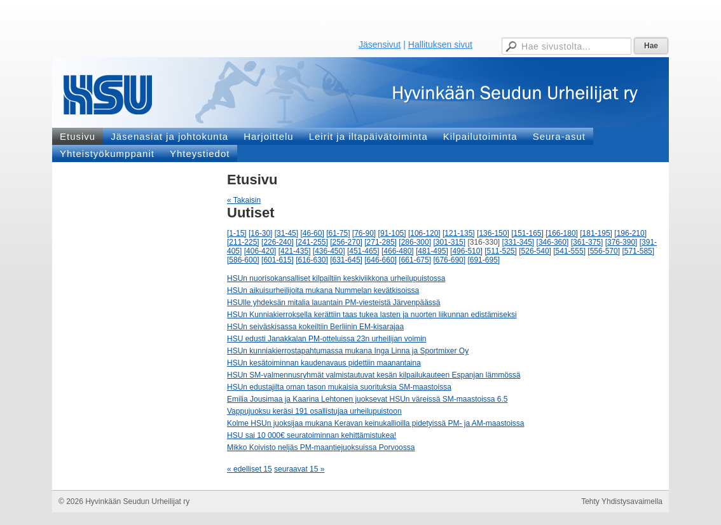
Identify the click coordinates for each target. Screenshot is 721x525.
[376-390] (621, 242)
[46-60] (312, 233)
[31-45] (286, 233)
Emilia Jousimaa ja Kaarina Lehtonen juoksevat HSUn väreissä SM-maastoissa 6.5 (367, 399)
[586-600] (243, 260)
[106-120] (424, 233)
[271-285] (380, 242)
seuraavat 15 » (299, 469)
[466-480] (397, 251)
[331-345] (518, 242)
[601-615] (277, 260)
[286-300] (415, 242)
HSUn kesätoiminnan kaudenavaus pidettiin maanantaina (324, 362)
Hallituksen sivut (440, 44)
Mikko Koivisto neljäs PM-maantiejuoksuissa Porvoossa (321, 447)
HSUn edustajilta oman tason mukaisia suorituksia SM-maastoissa (339, 387)
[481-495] (432, 251)
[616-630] (312, 260)
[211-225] (243, 242)
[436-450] (329, 251)
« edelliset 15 (249, 469)
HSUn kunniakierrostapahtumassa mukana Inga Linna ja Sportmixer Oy (348, 350)
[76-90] (364, 233)
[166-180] (562, 233)
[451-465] (363, 251)
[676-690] (449, 260)
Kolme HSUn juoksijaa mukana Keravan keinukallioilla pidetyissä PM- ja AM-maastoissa (376, 423)
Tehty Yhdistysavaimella (622, 501)
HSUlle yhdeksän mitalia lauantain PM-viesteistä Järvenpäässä (334, 302)
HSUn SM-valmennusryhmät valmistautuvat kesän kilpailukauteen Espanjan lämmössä (374, 375)
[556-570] (603, 251)
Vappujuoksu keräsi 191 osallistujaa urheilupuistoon (314, 411)
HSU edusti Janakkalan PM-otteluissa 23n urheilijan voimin (327, 338)
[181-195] (596, 233)
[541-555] (569, 251)
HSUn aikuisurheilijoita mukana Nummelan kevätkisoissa (323, 290)
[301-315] (449, 242)
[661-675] (415, 260)
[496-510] (466, 251)
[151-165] (527, 233)
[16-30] (260, 233)
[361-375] (587, 242)
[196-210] (630, 233)
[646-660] (380, 260)
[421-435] (294, 251)
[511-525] (500, 251)
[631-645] (346, 260)
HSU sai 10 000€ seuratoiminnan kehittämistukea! (311, 435)
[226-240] (277, 242)
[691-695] (483, 260)
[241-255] (312, 242)
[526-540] (535, 251)
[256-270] (346, 242)
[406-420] (260, 251)
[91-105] (392, 233)
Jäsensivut (380, 44)
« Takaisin (244, 200)
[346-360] (553, 242)
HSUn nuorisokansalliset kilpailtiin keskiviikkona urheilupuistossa (336, 278)
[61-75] (338, 233)
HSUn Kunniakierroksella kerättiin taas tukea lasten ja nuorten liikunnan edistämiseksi (372, 314)
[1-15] (237, 233)
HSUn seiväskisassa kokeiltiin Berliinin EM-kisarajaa (315, 326)
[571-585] (638, 251)
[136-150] (493, 233)
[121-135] (459, 233)
